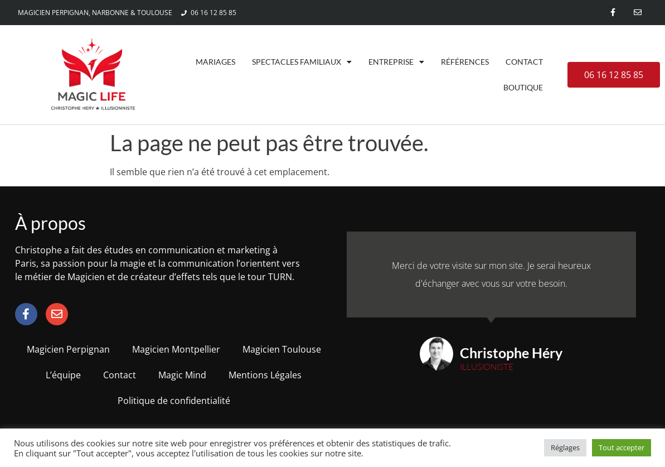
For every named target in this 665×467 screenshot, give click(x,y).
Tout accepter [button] (621, 447)
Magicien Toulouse (281, 349)
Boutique (523, 87)
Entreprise (396, 61)
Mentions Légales (265, 375)
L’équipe (63, 375)
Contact (524, 61)
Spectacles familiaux (302, 61)
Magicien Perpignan (68, 349)
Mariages (215, 61)
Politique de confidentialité (174, 400)
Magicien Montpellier (176, 349)
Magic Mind (182, 375)
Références (465, 61)
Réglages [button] (565, 447)
